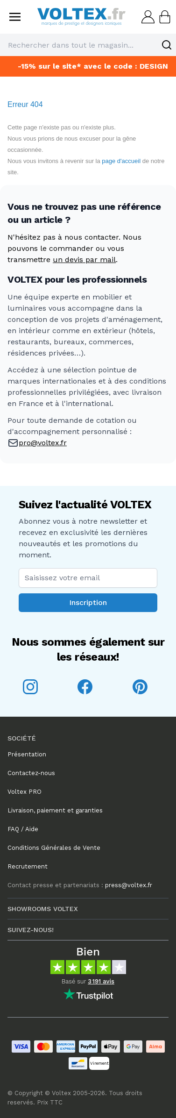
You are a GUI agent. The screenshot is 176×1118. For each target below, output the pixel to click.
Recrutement (27, 866)
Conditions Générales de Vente (53, 847)
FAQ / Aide (22, 829)
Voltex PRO (24, 791)
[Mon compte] (147, 16)
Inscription (88, 602)
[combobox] (88, 45)
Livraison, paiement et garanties (55, 810)
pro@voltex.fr (43, 442)
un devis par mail (84, 259)
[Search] (166, 45)
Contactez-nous (31, 772)
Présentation (26, 754)
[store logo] (81, 16)
